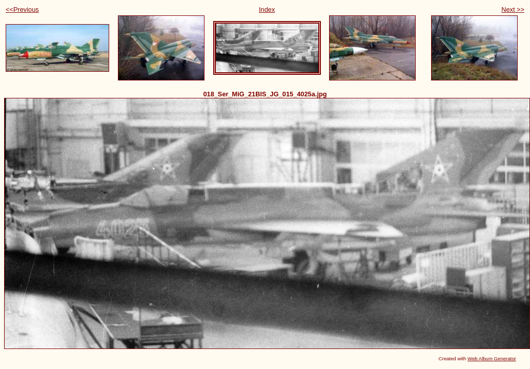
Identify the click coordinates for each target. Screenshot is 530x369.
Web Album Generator (491, 358)
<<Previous (22, 9)
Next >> (512, 9)
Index (267, 9)
